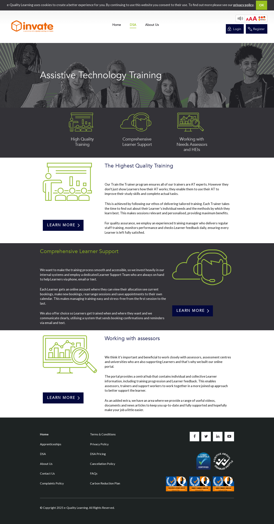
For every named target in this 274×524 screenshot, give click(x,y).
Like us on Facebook (194, 436)
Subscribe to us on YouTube (229, 436)
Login (237, 29)
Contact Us (47, 473)
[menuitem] (116, 25)
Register (259, 29)
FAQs (93, 473)
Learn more (61, 225)
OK (261, 5)
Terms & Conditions (103, 434)
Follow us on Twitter (206, 436)
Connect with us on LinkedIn (217, 436)
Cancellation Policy (102, 463)
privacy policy (243, 5)
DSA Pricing (98, 454)
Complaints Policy (52, 483)
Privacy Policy (99, 444)
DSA (133, 25)
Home (116, 24)
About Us (152, 24)
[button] (251, 18)
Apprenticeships (50, 444)
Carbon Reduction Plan (105, 483)
